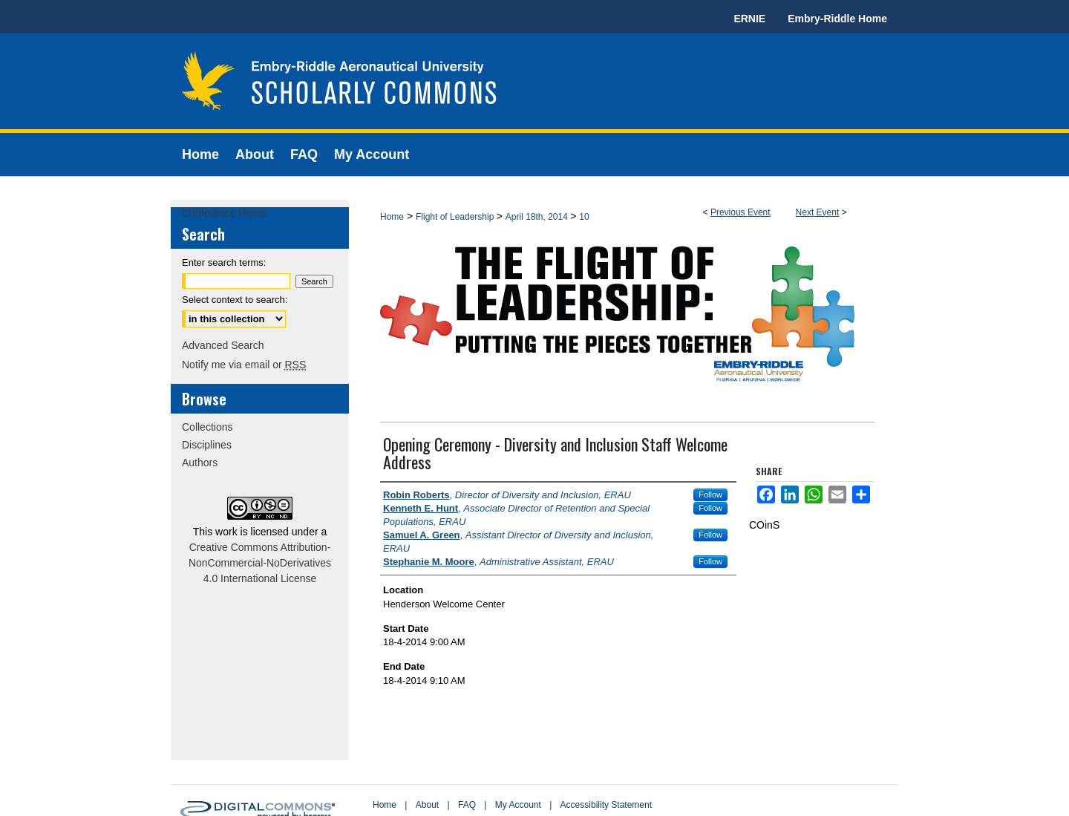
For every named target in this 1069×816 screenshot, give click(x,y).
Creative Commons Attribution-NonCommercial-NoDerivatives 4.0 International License (260, 562)
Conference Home (224, 213)
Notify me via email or (244, 365)
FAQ (467, 805)
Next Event (818, 212)
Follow (710, 494)
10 (584, 217)
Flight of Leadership (456, 217)
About (427, 805)
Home (392, 217)
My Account (518, 805)
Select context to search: (234, 299)
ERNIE (749, 19)
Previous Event (740, 212)
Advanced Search (223, 345)
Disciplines (207, 445)
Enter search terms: (224, 262)
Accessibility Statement (606, 805)
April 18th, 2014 (538, 217)
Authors (200, 463)
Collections (207, 427)
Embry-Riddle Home (837, 19)
